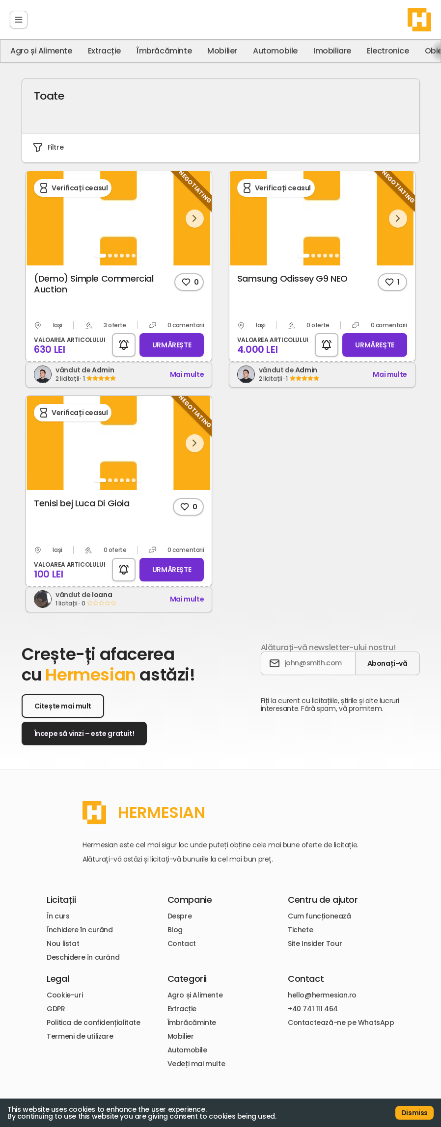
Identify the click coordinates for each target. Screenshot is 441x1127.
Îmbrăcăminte (164, 51)
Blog (175, 924)
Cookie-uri (63, 991)
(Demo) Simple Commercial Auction (95, 278)
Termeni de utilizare (78, 1032)
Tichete (301, 924)
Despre (179, 910)
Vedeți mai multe (196, 1060)
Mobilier (222, 51)
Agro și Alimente (41, 51)
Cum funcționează (321, 910)
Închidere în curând (78, 924)
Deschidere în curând (81, 951)
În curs (56, 910)
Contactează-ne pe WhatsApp (342, 1018)
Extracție (104, 51)
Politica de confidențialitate (91, 1018)
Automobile (275, 51)
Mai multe (188, 369)
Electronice (388, 51)
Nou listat (61, 938)
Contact (181, 938)
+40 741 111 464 (314, 1005)
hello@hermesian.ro (323, 991)
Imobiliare (332, 51)
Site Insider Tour (316, 938)
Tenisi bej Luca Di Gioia (83, 497)
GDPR (54, 1005)
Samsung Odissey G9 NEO (291, 272)
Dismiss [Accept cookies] (414, 1113)
